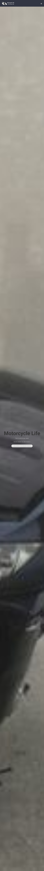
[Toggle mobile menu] (41, 3)
